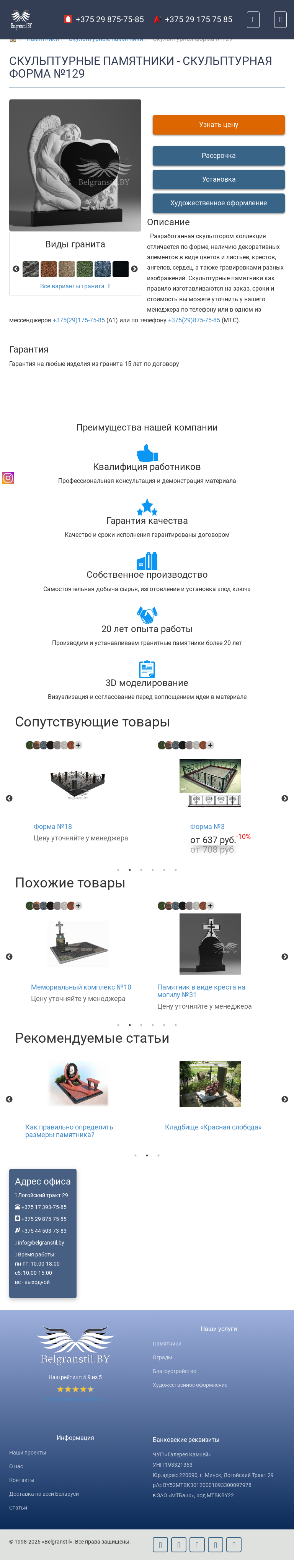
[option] (81, 792)
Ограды (162, 1357)
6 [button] (176, 870)
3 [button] (141, 870)
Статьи (18, 1508)
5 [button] (164, 870)
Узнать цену (218, 124)
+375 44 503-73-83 (43, 1231)
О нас (16, 1466)
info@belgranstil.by (41, 1243)
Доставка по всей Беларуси (44, 1494)
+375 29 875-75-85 (104, 19)
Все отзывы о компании (75, 1399)
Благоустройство (174, 1371)
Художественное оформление (190, 1385)
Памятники (167, 1344)
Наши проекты (27, 1453)
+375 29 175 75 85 (193, 19)
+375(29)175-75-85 (79, 320)
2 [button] (130, 870)
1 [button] (118, 870)
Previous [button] (9, 799)
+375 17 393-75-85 (43, 1207)
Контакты (21, 1480)
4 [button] (153, 870)
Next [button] (285, 799)
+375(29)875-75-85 (194, 320)
